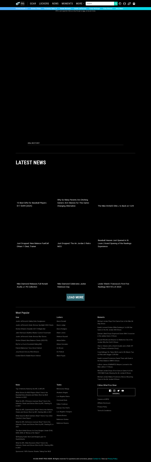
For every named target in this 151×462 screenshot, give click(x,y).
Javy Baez (119, 9)
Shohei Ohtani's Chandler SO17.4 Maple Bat (30, 329)
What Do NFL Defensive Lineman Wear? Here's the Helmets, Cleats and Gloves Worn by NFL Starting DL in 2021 (34, 424)
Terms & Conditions (104, 411)
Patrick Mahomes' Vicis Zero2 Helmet (29, 348)
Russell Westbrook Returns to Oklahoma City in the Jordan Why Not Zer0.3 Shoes (115, 341)
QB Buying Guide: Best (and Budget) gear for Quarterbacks (31, 438)
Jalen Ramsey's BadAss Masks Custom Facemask (33, 333)
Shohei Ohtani (36, 9)
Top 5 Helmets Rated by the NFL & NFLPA (30, 389)
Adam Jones (61, 333)
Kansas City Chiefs (63, 408)
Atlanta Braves (62, 415)
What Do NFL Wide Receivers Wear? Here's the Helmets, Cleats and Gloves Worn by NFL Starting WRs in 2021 (34, 445)
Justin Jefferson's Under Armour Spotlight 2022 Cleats (34, 325)
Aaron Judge (61, 325)
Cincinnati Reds (62, 400)
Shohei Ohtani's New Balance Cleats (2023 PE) (32, 340)
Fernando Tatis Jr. (50, 9)
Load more (75, 297)
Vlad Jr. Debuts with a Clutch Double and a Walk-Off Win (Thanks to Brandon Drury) (115, 347)
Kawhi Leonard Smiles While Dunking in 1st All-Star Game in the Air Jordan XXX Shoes (115, 328)
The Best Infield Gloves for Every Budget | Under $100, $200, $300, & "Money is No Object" (34, 432)
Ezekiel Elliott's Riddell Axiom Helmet (28, 356)
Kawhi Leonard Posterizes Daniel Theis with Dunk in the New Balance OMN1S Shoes (115, 359)
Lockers (44, 4)
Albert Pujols (61, 356)
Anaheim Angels (62, 393)
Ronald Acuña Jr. (22, 9)
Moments (67, 4)
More (79, 4)
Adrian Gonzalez (62, 344)
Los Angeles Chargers (64, 412)
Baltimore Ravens (63, 423)
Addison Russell (62, 336)
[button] (134, 3)
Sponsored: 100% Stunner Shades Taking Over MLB (33, 451)
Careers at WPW (103, 399)
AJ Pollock (60, 352)
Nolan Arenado (65, 9)
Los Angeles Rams (63, 396)
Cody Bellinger (94, 9)
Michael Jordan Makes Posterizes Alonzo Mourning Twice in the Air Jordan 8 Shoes (115, 378)
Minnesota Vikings (63, 389)
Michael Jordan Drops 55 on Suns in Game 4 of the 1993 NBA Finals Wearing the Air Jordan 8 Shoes (115, 372)
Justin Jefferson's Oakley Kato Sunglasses (30, 321)
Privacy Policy (102, 407)
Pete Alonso (107, 9)
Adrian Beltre (61, 340)
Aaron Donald (61, 321)
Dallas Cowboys (62, 404)
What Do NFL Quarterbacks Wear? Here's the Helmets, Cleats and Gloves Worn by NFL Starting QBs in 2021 (34, 411)
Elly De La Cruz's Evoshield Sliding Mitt (29, 344)
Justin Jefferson (80, 9)
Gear (33, 4)
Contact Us (97, 459)
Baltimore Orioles (62, 419)
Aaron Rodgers (62, 329)
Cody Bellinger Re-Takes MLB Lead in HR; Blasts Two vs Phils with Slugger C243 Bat (116, 353)
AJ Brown (60, 348)
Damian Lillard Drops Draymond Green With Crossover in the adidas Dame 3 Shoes (116, 335)
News (55, 4)
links (84, 11)
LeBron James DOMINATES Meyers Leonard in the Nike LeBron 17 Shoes (115, 366)
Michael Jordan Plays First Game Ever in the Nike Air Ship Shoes (115, 322)
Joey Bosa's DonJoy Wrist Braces (27, 352)
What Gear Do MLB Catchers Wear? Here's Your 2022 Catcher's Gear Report (34, 417)
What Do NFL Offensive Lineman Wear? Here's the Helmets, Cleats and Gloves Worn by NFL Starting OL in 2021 (34, 403)
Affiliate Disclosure (104, 403)
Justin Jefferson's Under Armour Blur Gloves (31, 336)
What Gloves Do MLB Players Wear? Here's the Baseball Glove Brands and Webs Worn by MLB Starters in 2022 (32, 395)
